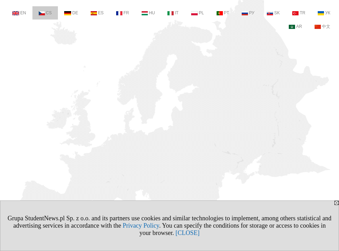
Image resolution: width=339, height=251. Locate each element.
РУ (248, 12)
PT (223, 12)
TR (298, 12)
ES (97, 12)
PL (197, 12)
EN (19, 12)
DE (71, 12)
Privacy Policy (141, 225)
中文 (322, 26)
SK (273, 12)
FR (122, 12)
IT (173, 12)
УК (324, 12)
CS (45, 12)
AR (295, 26)
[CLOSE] (187, 232)
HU (148, 12)
